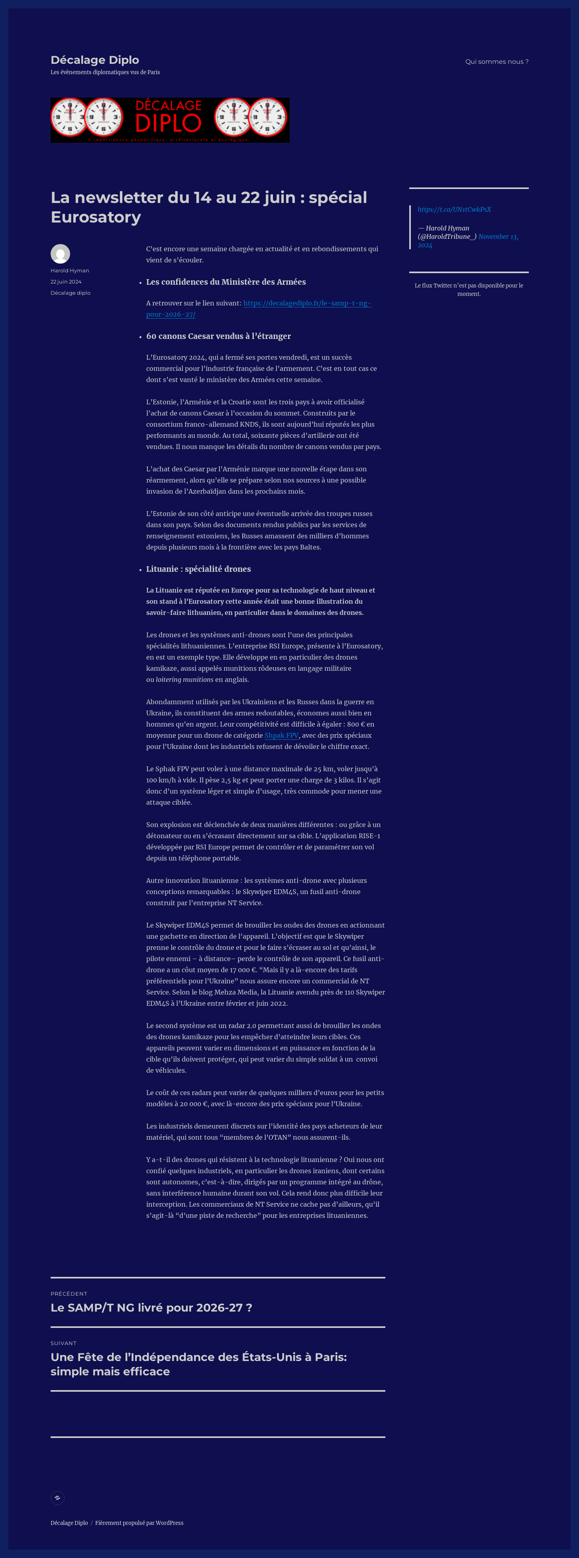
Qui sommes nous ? (497, 61)
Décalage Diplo (95, 60)
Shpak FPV (281, 735)
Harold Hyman (70, 270)
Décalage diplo (70, 293)
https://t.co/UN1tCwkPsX (454, 209)
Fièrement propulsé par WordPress (139, 1523)
